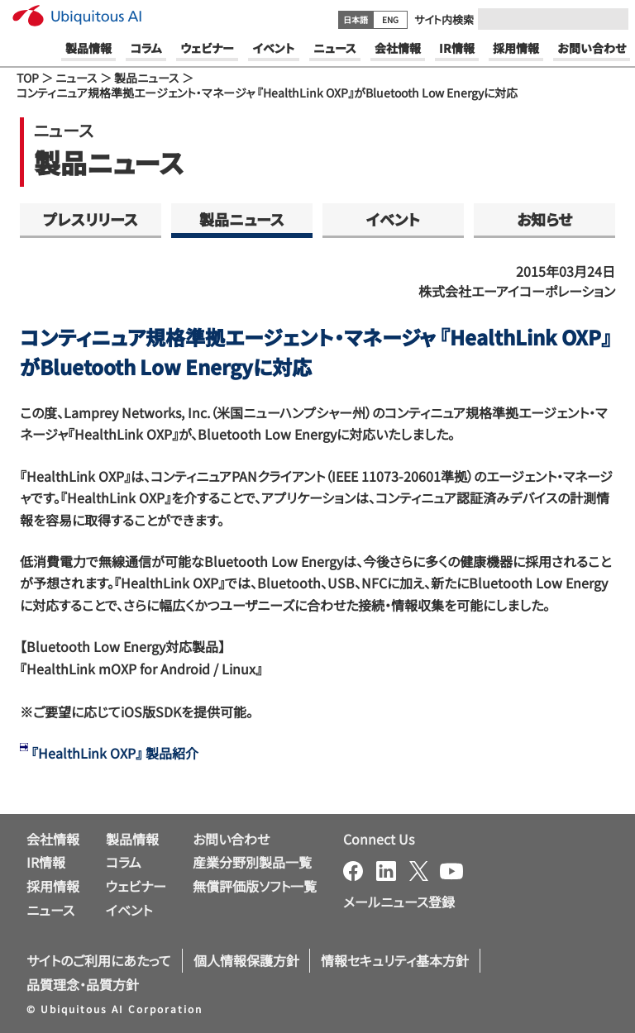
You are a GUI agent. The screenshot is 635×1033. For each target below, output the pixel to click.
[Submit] (611, 19)
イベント (393, 219)
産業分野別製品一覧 (252, 862)
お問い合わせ (231, 839)
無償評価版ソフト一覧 (255, 886)
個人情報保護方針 (246, 960)
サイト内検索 (444, 19)
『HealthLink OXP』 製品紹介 (114, 753)
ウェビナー (136, 886)
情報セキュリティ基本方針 (395, 960)
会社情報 (52, 839)
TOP (28, 77)
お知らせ (544, 219)
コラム (123, 862)
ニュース (76, 77)
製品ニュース (146, 77)
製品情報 (132, 839)
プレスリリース (90, 219)
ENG (390, 19)
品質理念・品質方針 (82, 984)
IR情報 (45, 862)
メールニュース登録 (399, 902)
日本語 (355, 19)
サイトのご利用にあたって (98, 960)
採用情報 (52, 886)
